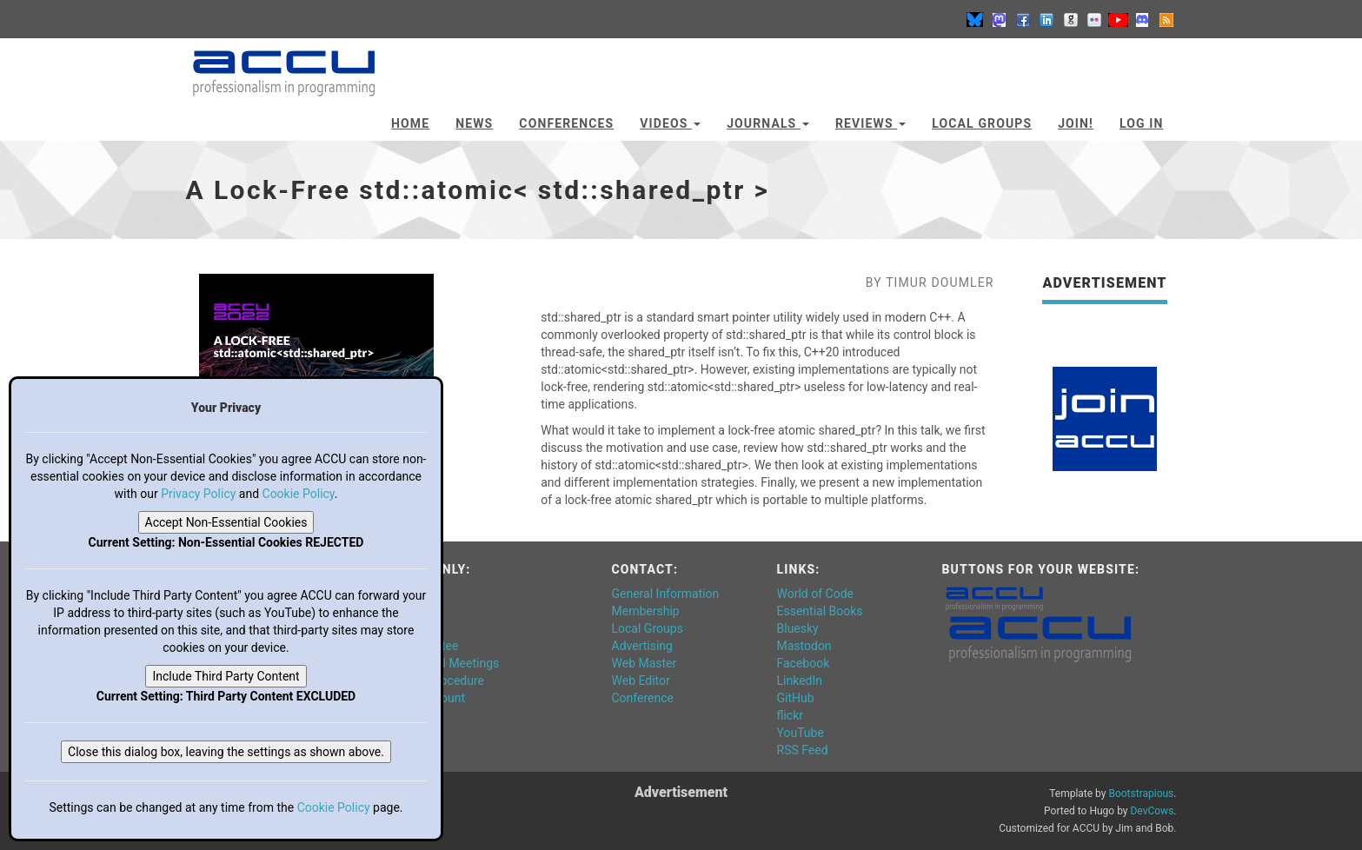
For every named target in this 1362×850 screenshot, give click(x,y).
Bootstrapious (1140, 793)
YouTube (800, 733)
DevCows (1151, 811)
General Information (666, 594)
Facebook (803, 663)
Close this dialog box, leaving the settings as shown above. (226, 752)
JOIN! (1075, 123)
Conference (643, 698)
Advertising (642, 646)
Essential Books (820, 611)
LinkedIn (800, 680)
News (474, 123)
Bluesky (798, 628)
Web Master (644, 663)
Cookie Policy (298, 494)
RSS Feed (802, 750)
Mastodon (804, 646)
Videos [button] (670, 123)
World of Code (815, 594)
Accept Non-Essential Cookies (226, 522)
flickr (790, 715)
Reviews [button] (870, 123)
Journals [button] (768, 123)
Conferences (566, 123)
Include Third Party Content (225, 676)
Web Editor (641, 680)
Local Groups (982, 123)
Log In (1141, 123)
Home (410, 123)
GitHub (795, 698)
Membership (646, 611)
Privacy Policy (198, 494)
